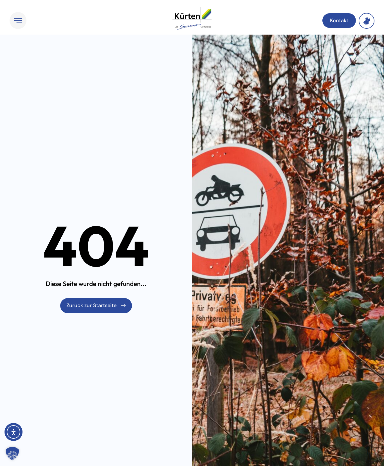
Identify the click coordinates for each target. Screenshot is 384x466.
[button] (12, 453)
